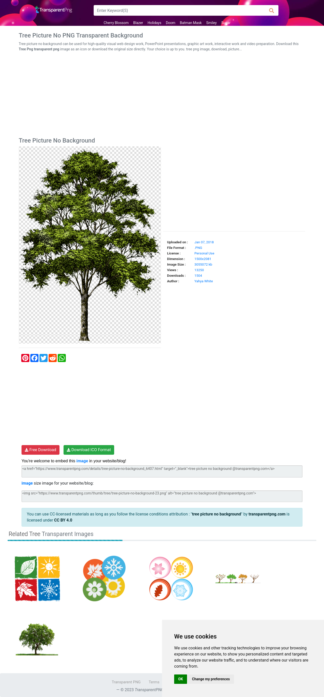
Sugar (225, 23)
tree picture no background (216, 514)
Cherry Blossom (116, 23)
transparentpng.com (267, 514)
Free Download (40, 449)
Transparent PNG (126, 682)
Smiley (211, 23)
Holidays (154, 23)
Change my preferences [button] (211, 679)
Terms (154, 682)
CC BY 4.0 (63, 520)
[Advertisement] (162, 95)
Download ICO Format (89, 449)
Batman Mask (191, 23)
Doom (170, 23)
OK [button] (180, 679)
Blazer (138, 23)
